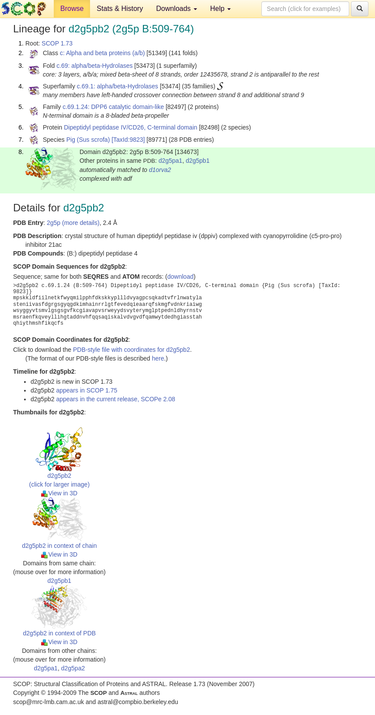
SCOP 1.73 (57, 43)
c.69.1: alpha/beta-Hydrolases (117, 86)
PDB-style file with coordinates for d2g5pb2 (131, 349)
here (158, 358)
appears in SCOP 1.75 (86, 390)
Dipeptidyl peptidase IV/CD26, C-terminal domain (130, 127)
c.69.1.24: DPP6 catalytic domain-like (113, 106)
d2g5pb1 (198, 160)
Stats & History (120, 8)
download (180, 276)
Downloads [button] (176, 8)
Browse (71, 8)
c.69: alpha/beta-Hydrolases (94, 65)
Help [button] (220, 8)
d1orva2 (160, 169)
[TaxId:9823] (128, 139)
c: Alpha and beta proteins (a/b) (102, 52)
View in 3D (59, 493)
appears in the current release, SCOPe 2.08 (115, 399)
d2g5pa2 (73, 668)
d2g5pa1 (171, 160)
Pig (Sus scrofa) (88, 139)
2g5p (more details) (73, 222)
